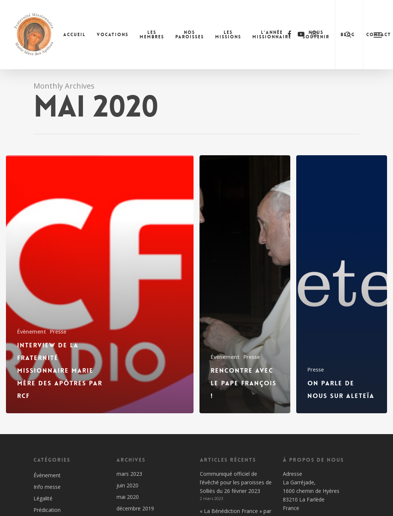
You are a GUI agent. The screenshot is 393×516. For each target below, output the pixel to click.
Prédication (47, 509)
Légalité (42, 498)
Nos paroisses (189, 34)
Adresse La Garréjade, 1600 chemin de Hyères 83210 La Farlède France (311, 491)
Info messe (47, 486)
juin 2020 (127, 485)
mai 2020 (127, 496)
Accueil (74, 34)
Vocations (112, 34)
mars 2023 (129, 473)
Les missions (228, 34)
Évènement (31, 331)
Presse (58, 331)
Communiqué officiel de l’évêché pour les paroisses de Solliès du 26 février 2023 (236, 482)
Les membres (152, 34)
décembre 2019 (135, 508)
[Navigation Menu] (378, 34)
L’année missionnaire (271, 34)
